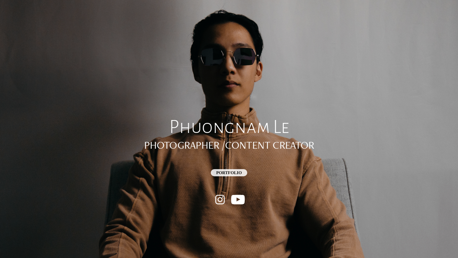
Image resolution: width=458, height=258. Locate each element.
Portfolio (229, 172)
